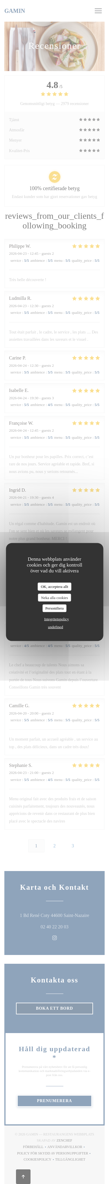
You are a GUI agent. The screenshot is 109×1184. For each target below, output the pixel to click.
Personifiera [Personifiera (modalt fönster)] (54, 608)
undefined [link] (55, 626)
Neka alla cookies (54, 597)
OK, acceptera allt (54, 586)
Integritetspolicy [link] (56, 619)
